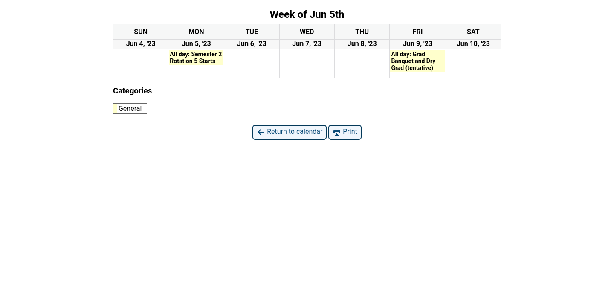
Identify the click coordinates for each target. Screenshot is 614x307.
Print (345, 131)
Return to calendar (289, 131)
